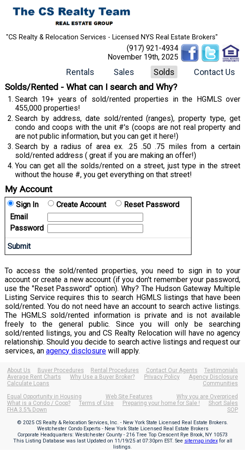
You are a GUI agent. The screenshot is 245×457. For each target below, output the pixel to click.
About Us (19, 370)
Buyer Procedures (61, 370)
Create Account (81, 204)
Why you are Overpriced (207, 396)
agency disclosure (76, 350)
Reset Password (151, 204)
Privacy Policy (162, 377)
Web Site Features (129, 396)
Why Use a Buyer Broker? (102, 377)
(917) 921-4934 (152, 48)
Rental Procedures (115, 370)
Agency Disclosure (213, 377)
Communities (220, 383)
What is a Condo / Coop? (38, 403)
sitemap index (201, 441)
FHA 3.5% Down (27, 409)
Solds (164, 72)
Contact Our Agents (172, 370)
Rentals (80, 72)
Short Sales (223, 403)
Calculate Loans (28, 383)
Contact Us (214, 72)
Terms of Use (96, 403)
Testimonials (221, 370)
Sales (124, 72)
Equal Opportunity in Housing (44, 396)
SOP (232, 409)
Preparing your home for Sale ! (161, 403)
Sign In (27, 204)
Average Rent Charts (34, 377)
